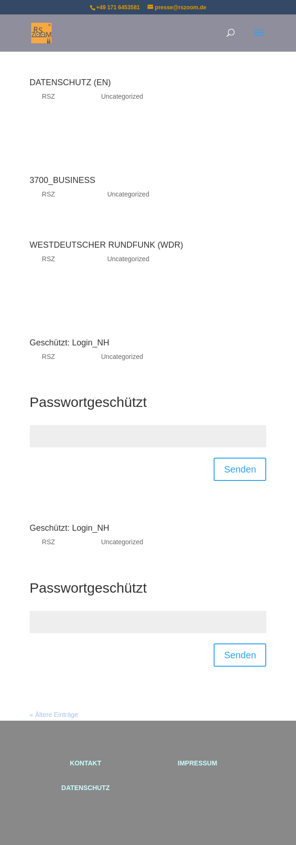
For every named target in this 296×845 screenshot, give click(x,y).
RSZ (48, 96)
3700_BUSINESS (62, 180)
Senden (240, 469)
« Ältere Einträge (54, 714)
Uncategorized (122, 96)
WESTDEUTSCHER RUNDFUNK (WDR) (106, 245)
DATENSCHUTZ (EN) (70, 82)
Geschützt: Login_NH (69, 342)
